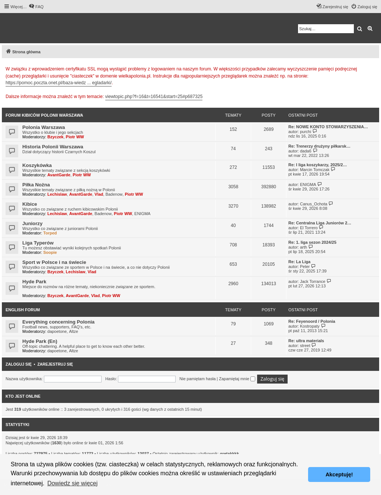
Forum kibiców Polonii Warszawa (44, 115)
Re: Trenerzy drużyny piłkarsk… (319, 146)
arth (303, 247)
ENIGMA (308, 184)
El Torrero (308, 228)
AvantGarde (58, 175)
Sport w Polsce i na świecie (54, 262)
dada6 (305, 151)
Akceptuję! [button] (339, 474)
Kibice (29, 204)
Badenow (113, 194)
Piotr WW (75, 137)
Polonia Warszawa (43, 127)
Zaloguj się (19, 364)
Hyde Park (34, 281)
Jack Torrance (312, 281)
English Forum (23, 310)
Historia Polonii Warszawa (52, 146)
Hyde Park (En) (39, 341)
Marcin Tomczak (314, 169)
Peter (305, 266)
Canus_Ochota (313, 204)
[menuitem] (36, 6)
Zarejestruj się (55, 364)
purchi (305, 131)
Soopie (50, 252)
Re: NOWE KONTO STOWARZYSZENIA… (328, 126)
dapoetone (57, 331)
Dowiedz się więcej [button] (72, 483)
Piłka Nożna (36, 184)
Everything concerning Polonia (58, 322)
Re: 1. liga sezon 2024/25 (312, 242)
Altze (73, 331)
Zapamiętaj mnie (237, 378)
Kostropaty (310, 326)
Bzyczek (55, 137)
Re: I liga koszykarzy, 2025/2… (317, 165)
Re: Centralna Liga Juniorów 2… (319, 223)
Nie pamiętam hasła (197, 378)
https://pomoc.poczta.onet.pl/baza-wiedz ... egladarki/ (59, 82)
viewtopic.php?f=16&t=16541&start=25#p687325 (154, 96)
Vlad (99, 194)
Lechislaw (57, 194)
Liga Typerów (38, 243)
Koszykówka (37, 165)
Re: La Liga (299, 261)
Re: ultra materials (306, 340)
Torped (50, 233)
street (305, 345)
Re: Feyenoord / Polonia (311, 321)
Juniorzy (32, 223)
